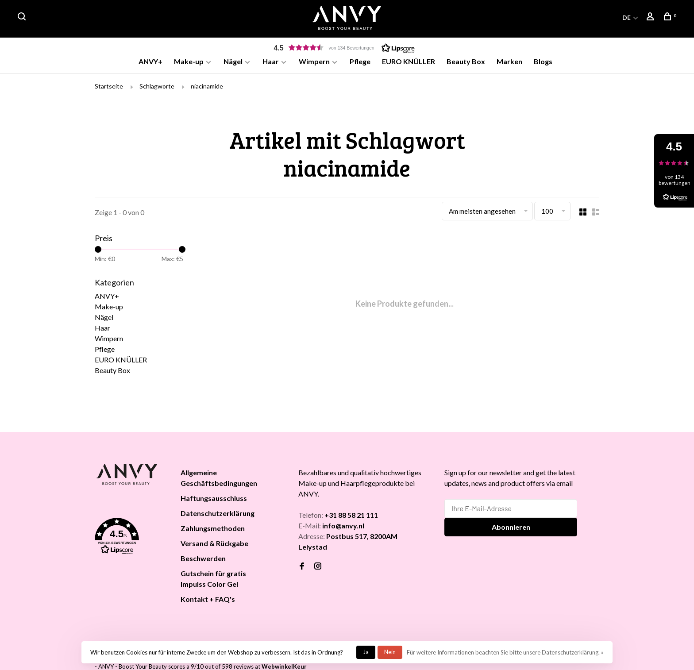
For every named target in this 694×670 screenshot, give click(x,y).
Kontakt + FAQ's (208, 600)
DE (626, 17)
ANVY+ (150, 61)
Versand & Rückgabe (214, 544)
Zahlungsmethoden (213, 529)
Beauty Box (466, 61)
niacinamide (207, 87)
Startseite (109, 87)
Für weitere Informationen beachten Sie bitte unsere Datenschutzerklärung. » (505, 652)
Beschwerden (203, 559)
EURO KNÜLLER (408, 61)
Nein (390, 651)
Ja (366, 651)
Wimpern (314, 61)
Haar (270, 61)
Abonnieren (511, 528)
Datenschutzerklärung (217, 514)
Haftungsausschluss (214, 499)
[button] (347, 47)
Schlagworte (156, 87)
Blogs (543, 61)
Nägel (233, 61)
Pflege (360, 61)
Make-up (189, 61)
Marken (509, 61)
